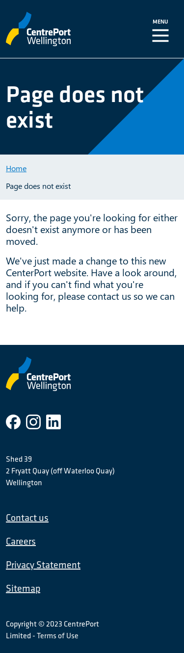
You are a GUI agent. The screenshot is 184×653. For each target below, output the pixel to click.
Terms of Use (58, 635)
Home (16, 168)
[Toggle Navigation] (162, 29)
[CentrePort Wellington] (57, 29)
